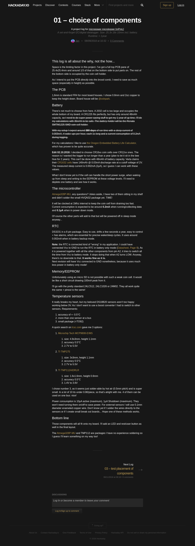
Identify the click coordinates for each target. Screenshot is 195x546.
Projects (37, 5)
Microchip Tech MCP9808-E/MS (75, 333)
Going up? (97, 525)
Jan (75, 41)
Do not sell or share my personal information (146, 533)
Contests (63, 5)
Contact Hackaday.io (50, 533)
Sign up (167, 5)
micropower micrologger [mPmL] (106, 29)
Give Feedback (69, 533)
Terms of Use (85, 533)
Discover (50, 5)
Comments (117, 41)
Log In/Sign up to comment (67, 511)
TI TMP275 (64, 351)
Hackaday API (117, 533)
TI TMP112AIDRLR (68, 370)
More (99, 5)
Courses (76, 5)
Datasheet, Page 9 (128, 248)
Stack (88, 5)
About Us (33, 533)
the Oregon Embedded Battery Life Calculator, (111, 143)
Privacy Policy (101, 533)
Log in (180, 5)
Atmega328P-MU (61, 194)
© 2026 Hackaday (97, 538)
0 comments (128, 477)
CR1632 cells (64, 162)
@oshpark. (104, 98)
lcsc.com (76, 327)
